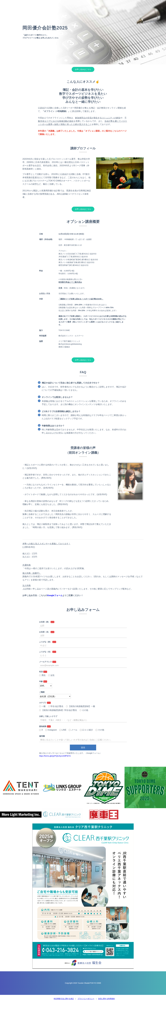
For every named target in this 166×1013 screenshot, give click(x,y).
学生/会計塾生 (55, 706)
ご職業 (42, 692)
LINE (62, 730)
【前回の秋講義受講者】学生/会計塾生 (58, 710)
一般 (42, 706)
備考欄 (42, 736)
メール (73, 730)
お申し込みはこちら (83, 69)
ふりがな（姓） (45, 642)
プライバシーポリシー (86, 999)
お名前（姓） (44, 622)
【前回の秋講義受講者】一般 (80, 706)
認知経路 (42, 726)
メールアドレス (45, 662)
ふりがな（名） (45, 652)
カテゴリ (42, 703)
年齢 (41, 681)
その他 (84, 710)
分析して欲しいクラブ (48, 716)
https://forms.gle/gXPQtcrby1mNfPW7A (55, 756)
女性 (51, 675)
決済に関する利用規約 (106, 999)
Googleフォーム (55, 595)
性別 (41, 672)
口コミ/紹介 (86, 730)
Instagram (51, 730)
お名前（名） (44, 632)
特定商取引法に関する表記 (64, 999)
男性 (42, 675)
